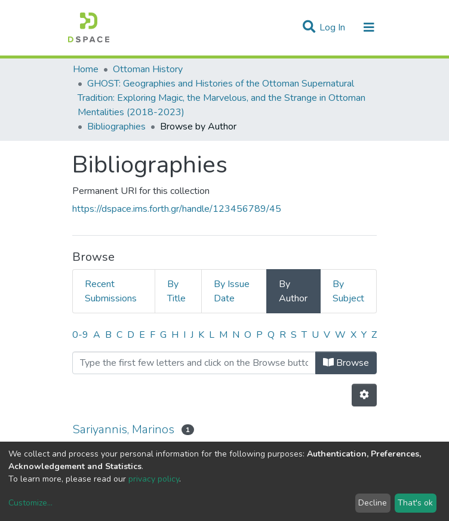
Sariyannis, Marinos (123, 429)
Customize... (30, 502)
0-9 (80, 334)
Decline (372, 502)
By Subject (348, 291)
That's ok (415, 502)
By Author (293, 291)
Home (86, 69)
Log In (333, 27)
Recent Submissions (111, 291)
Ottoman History (148, 69)
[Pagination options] (364, 395)
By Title (176, 291)
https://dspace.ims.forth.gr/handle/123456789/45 (176, 208)
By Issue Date (232, 291)
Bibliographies (116, 126)
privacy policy (153, 479)
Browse (346, 362)
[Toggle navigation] (369, 27)
